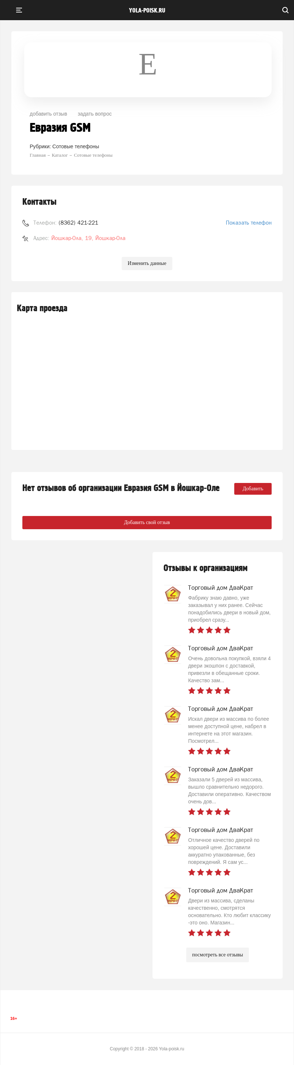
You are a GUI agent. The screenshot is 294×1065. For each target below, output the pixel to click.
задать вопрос (95, 114)
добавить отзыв (48, 114)
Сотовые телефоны (75, 146)
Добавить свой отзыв (147, 522)
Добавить (253, 488)
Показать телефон (249, 222)
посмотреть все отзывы (217, 954)
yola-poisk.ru (147, 10)
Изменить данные (147, 263)
